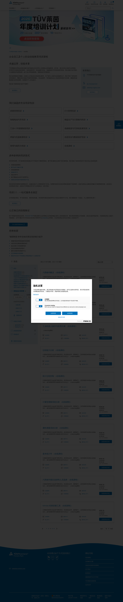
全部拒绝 (70, 313)
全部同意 (53, 313)
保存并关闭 (61, 317)
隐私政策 (36, 294)
